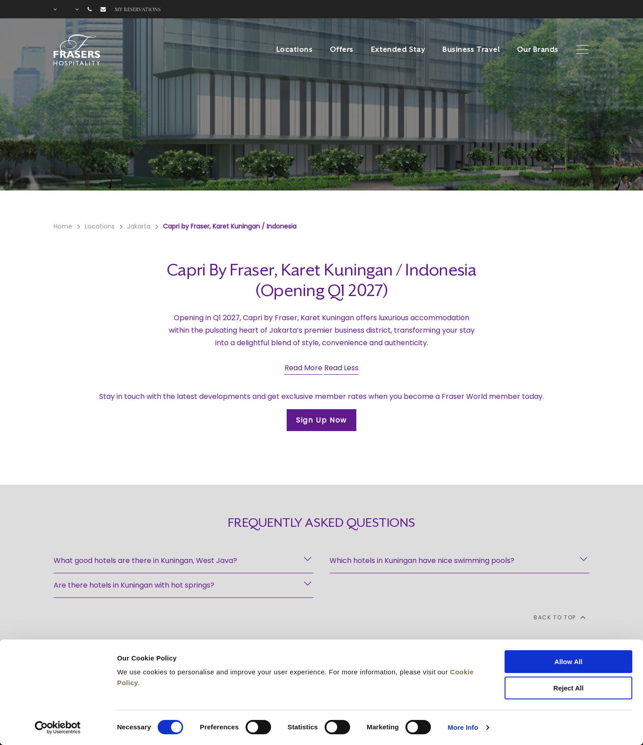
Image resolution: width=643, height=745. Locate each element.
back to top (559, 617)
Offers (342, 50)
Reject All (568, 688)
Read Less (341, 368)
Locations (294, 50)
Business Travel (471, 50)
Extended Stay (398, 50)
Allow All (569, 661)
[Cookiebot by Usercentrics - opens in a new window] (58, 727)
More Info (463, 727)
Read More (303, 368)
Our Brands (537, 50)
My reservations (138, 9)
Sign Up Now (321, 420)
